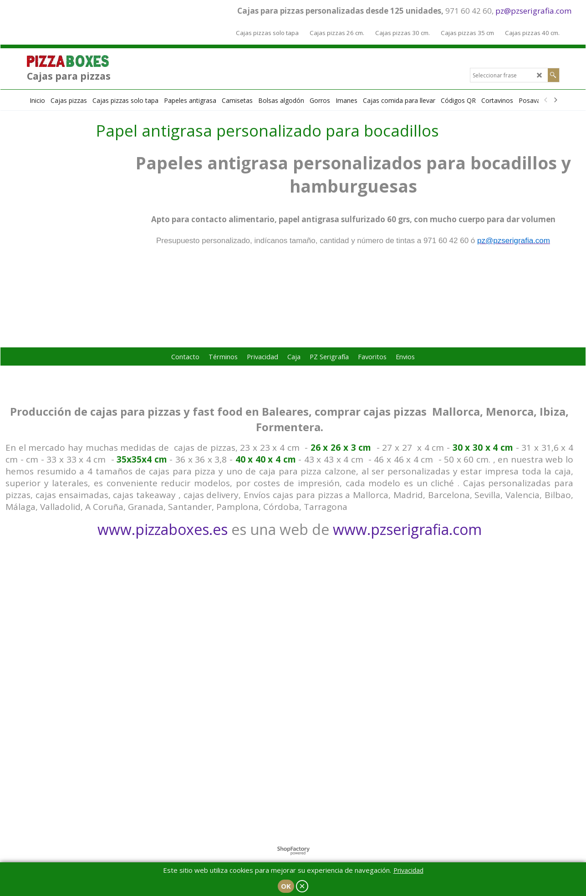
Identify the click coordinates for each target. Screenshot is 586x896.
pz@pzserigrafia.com (533, 10)
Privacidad (408, 870)
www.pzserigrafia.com (407, 529)
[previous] (546, 100)
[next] (555, 100)
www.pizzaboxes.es (162, 529)
